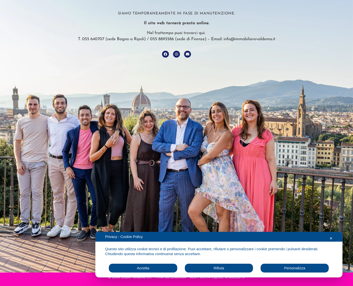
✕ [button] (331, 238)
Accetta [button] (143, 268)
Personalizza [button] (294, 268)
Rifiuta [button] (219, 268)
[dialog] (218, 254)
